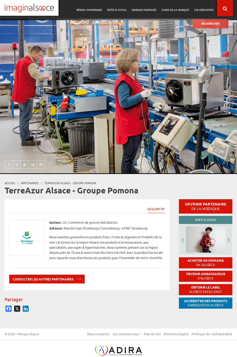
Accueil (10, 183)
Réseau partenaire (96, 8)
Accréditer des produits (205, 303)
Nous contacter (140, 334)
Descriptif (156, 209)
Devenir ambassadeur (205, 276)
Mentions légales (219, 334)
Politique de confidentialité (212, 347)
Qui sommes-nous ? (169, 334)
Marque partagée (149, 8)
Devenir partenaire (205, 206)
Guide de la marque (180, 8)
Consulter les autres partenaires (47, 278)
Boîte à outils (123, 8)
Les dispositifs (208, 8)
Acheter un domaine (205, 263)
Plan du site (195, 334)
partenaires (30, 183)
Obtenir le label (205, 290)
